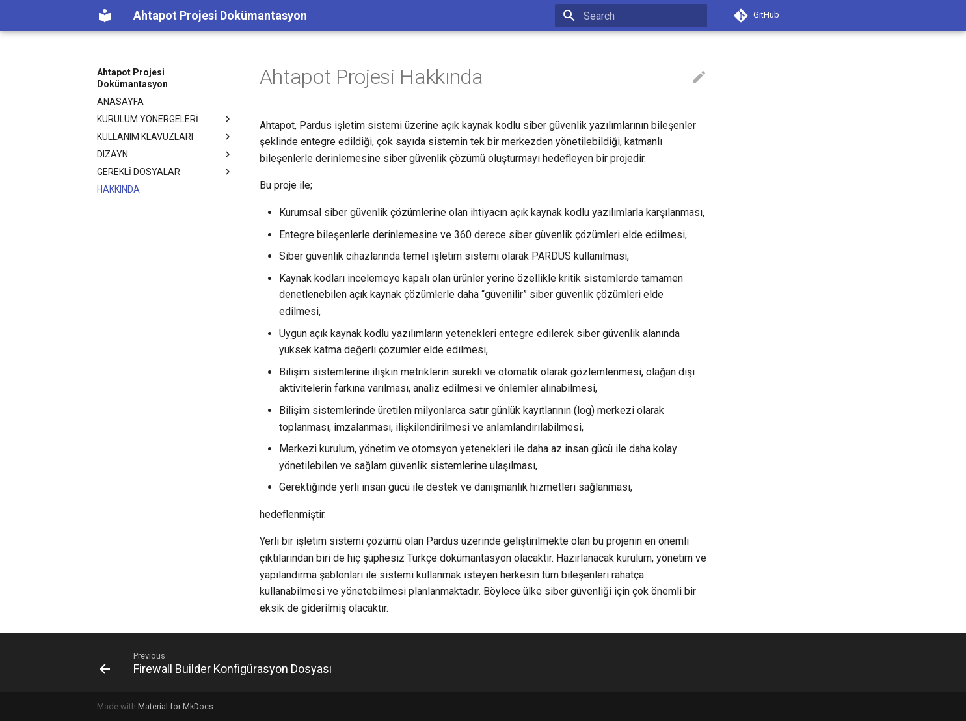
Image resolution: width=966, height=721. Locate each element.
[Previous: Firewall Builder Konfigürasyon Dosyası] (219, 662)
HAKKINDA (118, 189)
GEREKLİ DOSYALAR (165, 172)
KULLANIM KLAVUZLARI (165, 137)
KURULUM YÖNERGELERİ (165, 119)
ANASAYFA (120, 101)
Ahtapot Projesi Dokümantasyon (132, 78)
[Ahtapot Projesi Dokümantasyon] (105, 16)
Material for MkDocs (175, 706)
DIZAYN (165, 154)
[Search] (631, 15)
